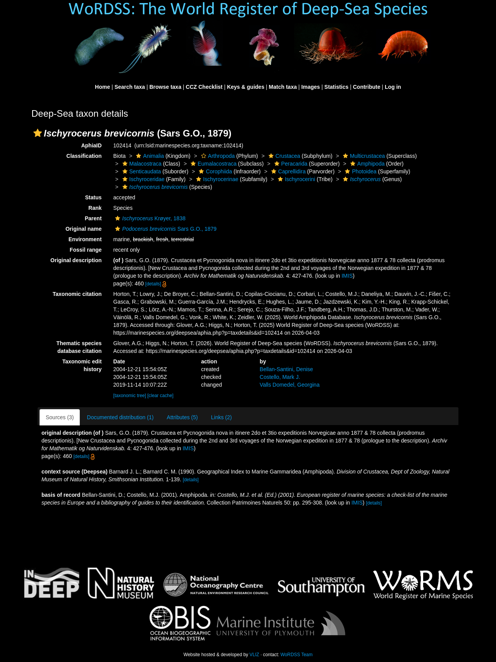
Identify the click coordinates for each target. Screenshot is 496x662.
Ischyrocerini (295, 179)
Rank (95, 208)
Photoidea (359, 171)
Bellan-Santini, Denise (286, 369)
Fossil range (86, 250)
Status (93, 197)
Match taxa (283, 87)
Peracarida (290, 164)
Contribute (367, 87)
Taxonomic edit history (82, 365)
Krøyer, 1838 (149, 218)
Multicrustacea (363, 156)
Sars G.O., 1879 (165, 229)
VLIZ (254, 654)
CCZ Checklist (204, 87)
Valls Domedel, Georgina (290, 385)
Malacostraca (141, 164)
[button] (37, 133)
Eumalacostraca (212, 164)
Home (102, 87)
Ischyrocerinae (216, 179)
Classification (84, 156)
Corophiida (214, 171)
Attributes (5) (182, 417)
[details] (153, 284)
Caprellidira (287, 171)
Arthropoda (217, 156)
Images (310, 87)
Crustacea (283, 156)
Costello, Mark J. (280, 377)
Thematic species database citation (79, 347)
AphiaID (91, 145)
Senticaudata (141, 171)
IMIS (347, 276)
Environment (85, 239)
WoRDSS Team (297, 654)
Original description (76, 260)
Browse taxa (165, 87)
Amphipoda (366, 164)
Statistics (336, 87)
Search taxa (129, 87)
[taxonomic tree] (129, 395)
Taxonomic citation (77, 294)
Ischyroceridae (143, 179)
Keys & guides (245, 87)
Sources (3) (60, 417)
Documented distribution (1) (120, 417)
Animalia (149, 156)
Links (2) (221, 417)
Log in (393, 87)
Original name (83, 229)
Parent (93, 218)
